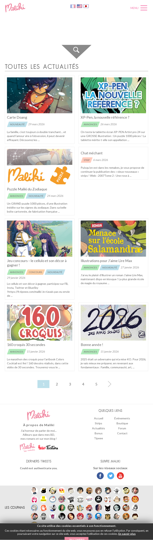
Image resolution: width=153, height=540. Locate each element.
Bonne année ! (92, 344)
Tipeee (98, 438)
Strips (98, 423)
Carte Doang (17, 117)
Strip (87, 160)
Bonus (99, 433)
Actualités (98, 428)
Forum (122, 428)
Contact (122, 433)
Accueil (98, 418)
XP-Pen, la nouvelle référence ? (105, 117)
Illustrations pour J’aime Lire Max (106, 260)
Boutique (122, 423)
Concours (35, 272)
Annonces (90, 124)
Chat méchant (92, 153)
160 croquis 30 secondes (26, 344)
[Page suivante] (109, 384)
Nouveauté (17, 124)
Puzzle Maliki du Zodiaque (27, 189)
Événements (122, 418)
